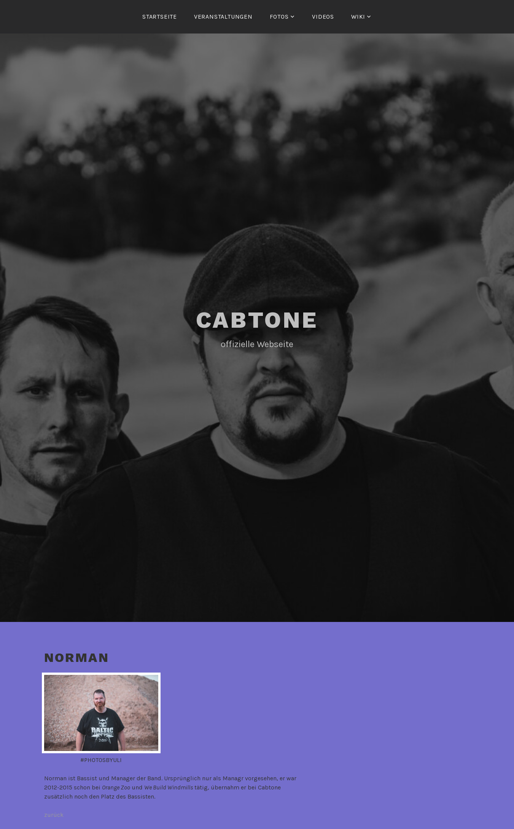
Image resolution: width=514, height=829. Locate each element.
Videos (323, 16)
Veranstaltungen (223, 16)
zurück (54, 814)
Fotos (279, 16)
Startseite (159, 16)
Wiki (358, 16)
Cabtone (257, 319)
